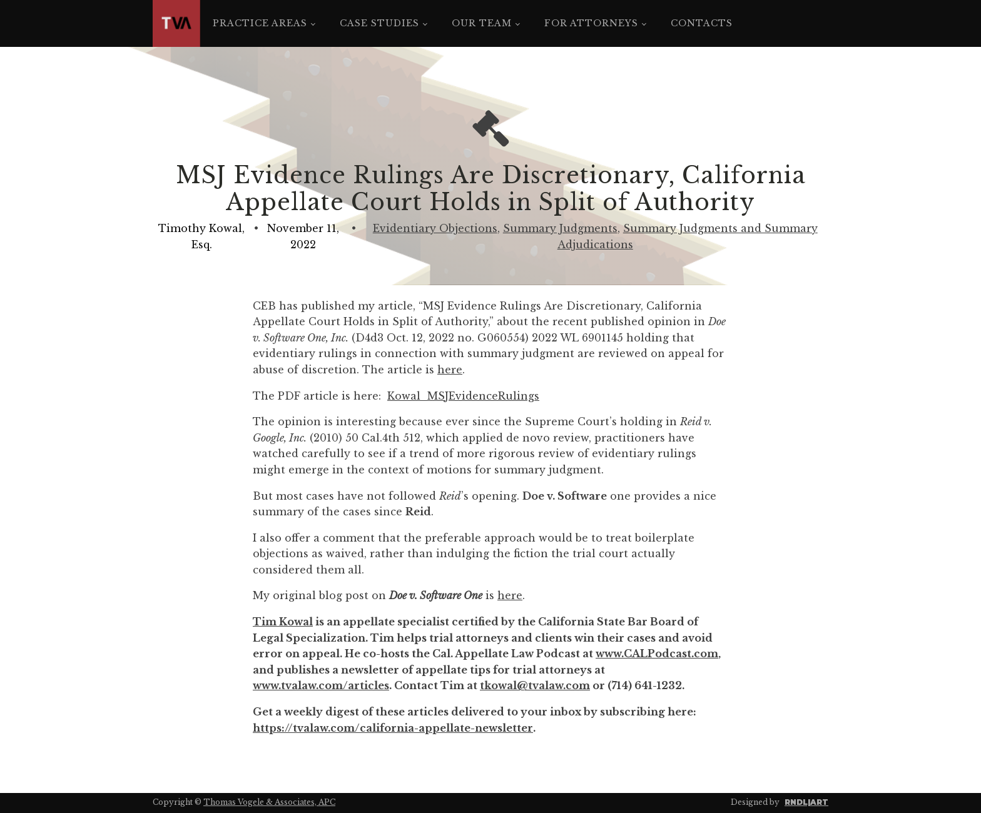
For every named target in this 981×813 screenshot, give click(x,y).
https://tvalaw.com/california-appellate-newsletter (393, 728)
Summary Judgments (560, 228)
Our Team (482, 23)
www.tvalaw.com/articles (321, 685)
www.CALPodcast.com (657, 653)
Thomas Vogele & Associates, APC (269, 802)
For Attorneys (591, 23)
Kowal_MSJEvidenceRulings (463, 396)
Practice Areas (260, 23)
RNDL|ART (806, 802)
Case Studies (379, 23)
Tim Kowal (283, 621)
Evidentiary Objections (435, 228)
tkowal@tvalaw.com (535, 685)
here (449, 369)
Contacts (702, 23)
